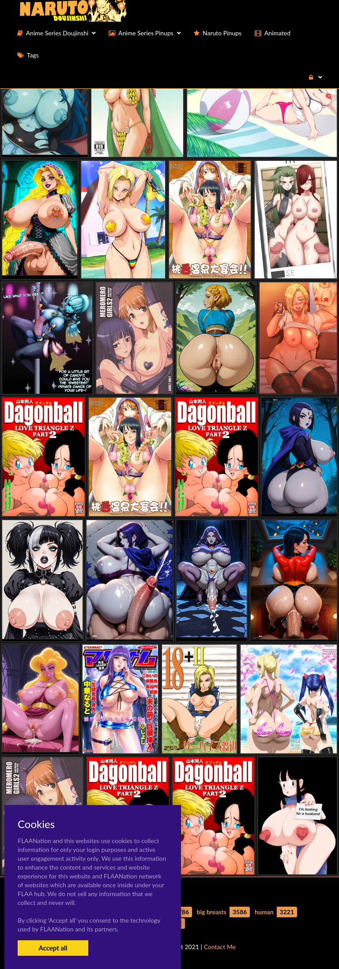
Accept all (52, 948)
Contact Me (220, 946)
